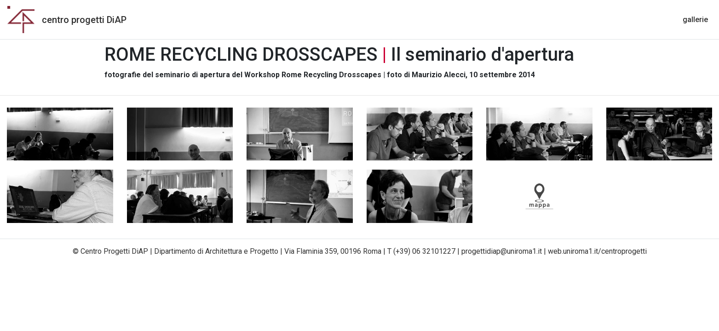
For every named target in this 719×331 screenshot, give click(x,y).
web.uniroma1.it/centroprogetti (597, 251)
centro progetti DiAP (84, 19)
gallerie (697, 19)
